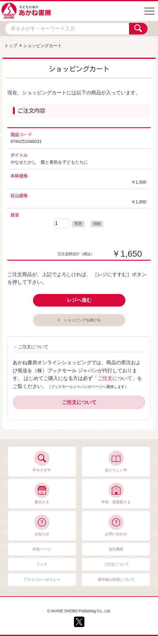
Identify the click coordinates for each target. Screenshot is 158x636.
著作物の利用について (116, 579)
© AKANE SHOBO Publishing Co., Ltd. (79, 611)
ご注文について (79, 402)
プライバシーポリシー (41, 579)
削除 (97, 224)
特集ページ (42, 549)
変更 (78, 224)
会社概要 (116, 549)
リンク (41, 564)
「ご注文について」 (115, 378)
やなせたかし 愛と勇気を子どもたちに (49, 162)
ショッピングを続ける (82, 320)
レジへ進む (79, 300)
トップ (10, 45)
